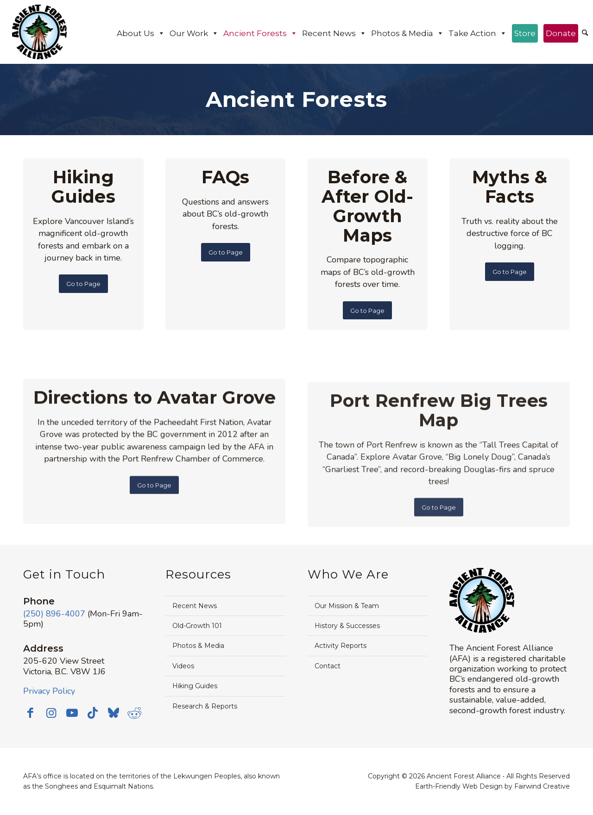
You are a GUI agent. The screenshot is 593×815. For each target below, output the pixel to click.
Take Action (477, 33)
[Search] (585, 33)
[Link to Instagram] (51, 713)
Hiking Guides (194, 686)
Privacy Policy (49, 691)
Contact (328, 666)
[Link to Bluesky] (113, 714)
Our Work (194, 33)
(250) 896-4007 (54, 613)
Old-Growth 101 (197, 626)
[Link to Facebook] (30, 713)
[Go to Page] (83, 283)
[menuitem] (585, 34)
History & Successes (347, 626)
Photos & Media (407, 33)
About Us (141, 33)
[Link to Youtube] (72, 713)
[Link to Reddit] (134, 713)
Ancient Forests (260, 33)
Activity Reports (340, 645)
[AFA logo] (39, 32)
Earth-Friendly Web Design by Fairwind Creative (492, 786)
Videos (183, 666)
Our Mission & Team (347, 606)
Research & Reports (204, 706)
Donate (561, 33)
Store (525, 33)
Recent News (334, 33)
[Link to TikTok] (93, 713)
